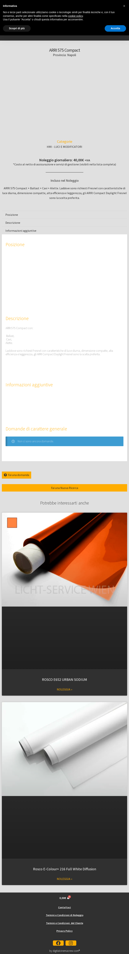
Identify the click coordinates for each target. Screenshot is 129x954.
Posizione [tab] (11, 215)
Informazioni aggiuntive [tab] (20, 230)
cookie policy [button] (75, 15)
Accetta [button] (115, 28)
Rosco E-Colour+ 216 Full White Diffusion (64, 869)
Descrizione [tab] (12, 222)
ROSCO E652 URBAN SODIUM (64, 679)
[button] (124, 6)
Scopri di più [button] (17, 28)
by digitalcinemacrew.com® (64, 951)
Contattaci (64, 907)
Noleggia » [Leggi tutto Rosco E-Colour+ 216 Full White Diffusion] (64, 879)
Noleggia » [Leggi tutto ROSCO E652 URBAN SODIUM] (64, 689)
